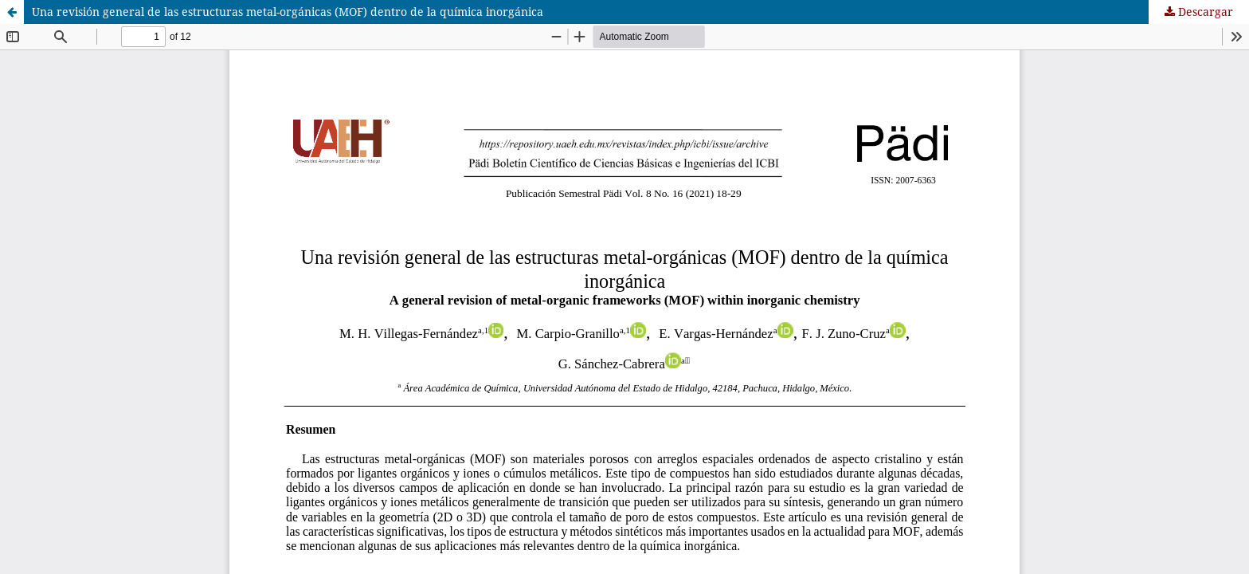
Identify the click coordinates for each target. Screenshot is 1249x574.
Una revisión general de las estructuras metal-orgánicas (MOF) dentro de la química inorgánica (287, 11)
